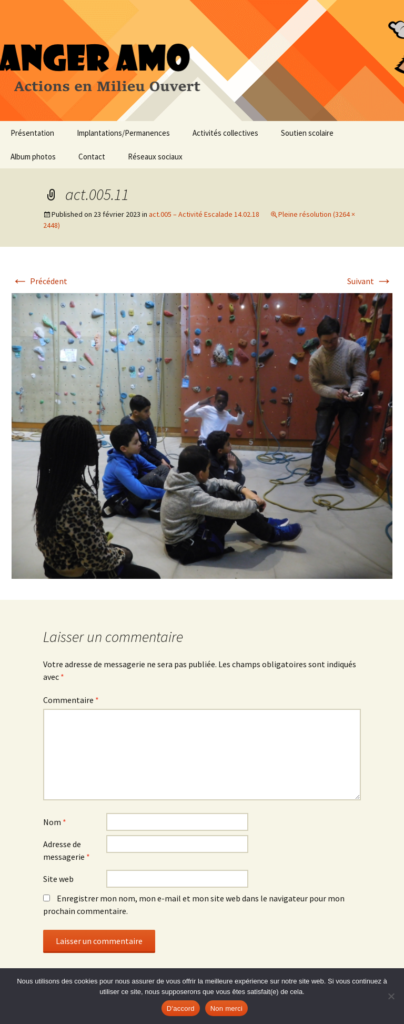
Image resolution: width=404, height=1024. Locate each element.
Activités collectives (225, 133)
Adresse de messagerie (66, 850)
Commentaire (71, 700)
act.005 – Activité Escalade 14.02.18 (204, 214)
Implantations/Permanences (123, 133)
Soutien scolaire (307, 133)
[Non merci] (391, 996)
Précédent (39, 281)
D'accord (181, 1008)
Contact (91, 157)
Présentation (32, 133)
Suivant (369, 281)
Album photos (33, 157)
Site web (58, 879)
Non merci (226, 1008)
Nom (54, 822)
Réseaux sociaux (155, 157)
